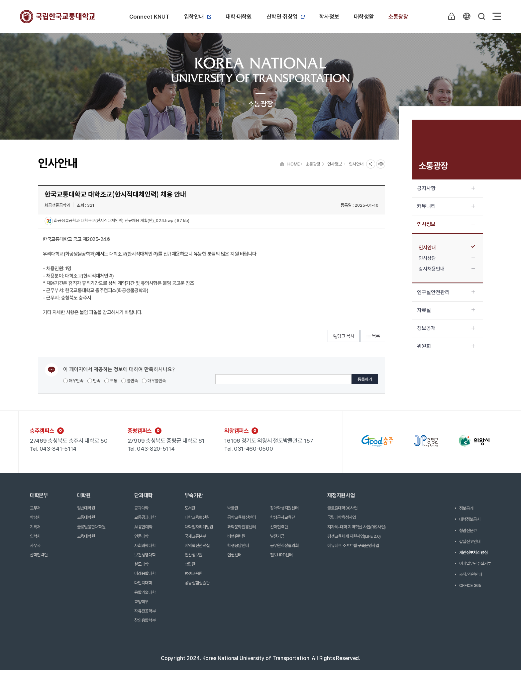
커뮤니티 (446, 206)
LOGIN (451, 16)
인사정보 (446, 224)
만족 (93, 380)
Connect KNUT (149, 16)
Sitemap (496, 16)
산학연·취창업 (285, 16)
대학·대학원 (239, 16)
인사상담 (447, 258)
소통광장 (398, 16)
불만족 (129, 380)
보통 (110, 380)
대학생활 (364, 16)
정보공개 (446, 328)
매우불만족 (154, 380)
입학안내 (197, 16)
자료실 (446, 310)
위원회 (446, 346)
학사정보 (329, 16)
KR (466, 16)
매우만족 (73, 380)
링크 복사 (343, 336)
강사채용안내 (447, 269)
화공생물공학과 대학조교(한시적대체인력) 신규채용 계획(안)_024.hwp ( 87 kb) (121, 220)
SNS (370, 164)
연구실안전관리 (446, 292)
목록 (373, 336)
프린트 (380, 164)
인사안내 (447, 248)
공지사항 (446, 188)
